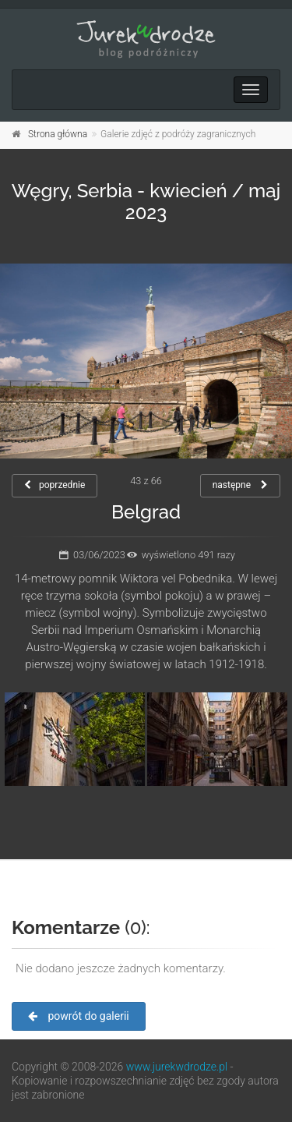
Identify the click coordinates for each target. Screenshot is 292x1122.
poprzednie (54, 485)
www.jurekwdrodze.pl (176, 1066)
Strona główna (57, 134)
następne (240, 485)
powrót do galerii (78, 1016)
